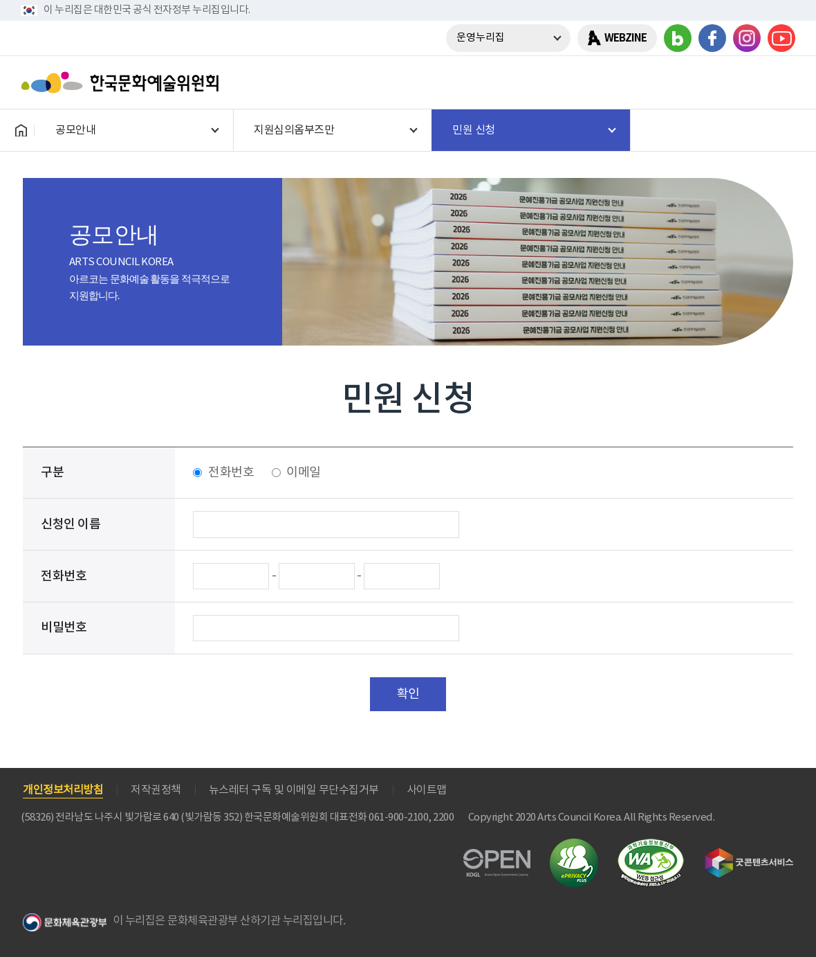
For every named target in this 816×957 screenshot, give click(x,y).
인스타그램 (747, 38)
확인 (408, 694)
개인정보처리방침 (63, 790)
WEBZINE (625, 38)
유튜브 (781, 38)
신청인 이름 (70, 524)
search (743, 82)
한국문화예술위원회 (123, 82)
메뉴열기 (779, 82)
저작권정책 (156, 790)
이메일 (303, 472)
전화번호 (231, 472)
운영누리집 (480, 38)
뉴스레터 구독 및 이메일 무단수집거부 (294, 790)
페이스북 (712, 38)
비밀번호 (63, 627)
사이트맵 (427, 790)
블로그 (678, 38)
